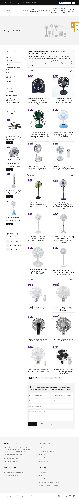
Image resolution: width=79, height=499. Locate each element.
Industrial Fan (10, 92)
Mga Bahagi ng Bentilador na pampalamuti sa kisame (13, 100)
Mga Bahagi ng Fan (11, 95)
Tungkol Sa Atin (71, 11)
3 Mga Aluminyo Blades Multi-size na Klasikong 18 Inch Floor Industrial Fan (14, 165)
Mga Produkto (34, 11)
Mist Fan (8, 85)
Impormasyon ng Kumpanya (14, 472)
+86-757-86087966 (15, 249)
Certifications (45, 458)
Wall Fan (8, 64)
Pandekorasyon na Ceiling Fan (11, 77)
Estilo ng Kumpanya (12, 475)
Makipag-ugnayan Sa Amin (62, 11)
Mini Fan (8, 57)
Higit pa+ (71, 71)
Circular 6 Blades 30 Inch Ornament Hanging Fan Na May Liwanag (14, 137)
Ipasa (32, 424)
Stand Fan (9, 61)
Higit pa (9, 142)
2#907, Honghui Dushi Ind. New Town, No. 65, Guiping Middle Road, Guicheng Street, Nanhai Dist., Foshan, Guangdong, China (21, 449)
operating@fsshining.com (14, 3)
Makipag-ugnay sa (10, 443)
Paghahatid (44, 448)
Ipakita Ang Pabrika (54, 11)
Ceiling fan (9, 81)
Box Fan (8, 73)
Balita (41, 11)
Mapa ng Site (45, 461)
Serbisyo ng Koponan (47, 451)
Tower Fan (9, 88)
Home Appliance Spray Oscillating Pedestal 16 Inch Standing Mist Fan (13, 219)
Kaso (48, 11)
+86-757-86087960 (30, 3)
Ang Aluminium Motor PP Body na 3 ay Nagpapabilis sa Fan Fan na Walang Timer (14, 192)
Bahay (25, 11)
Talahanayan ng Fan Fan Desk (13, 68)
